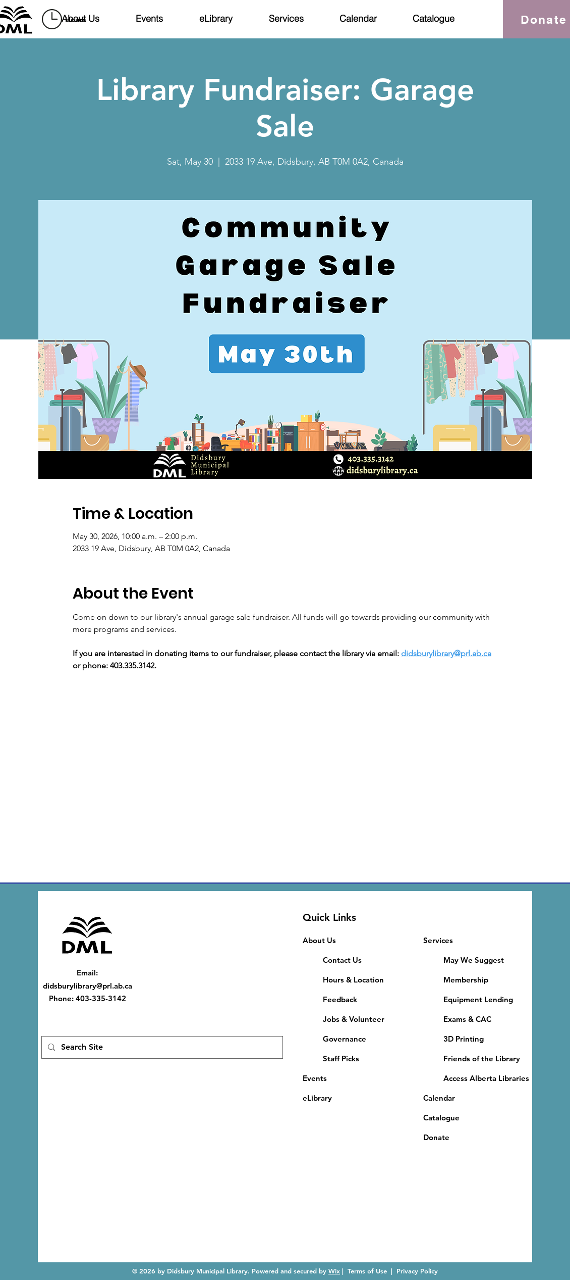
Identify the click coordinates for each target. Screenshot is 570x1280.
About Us (319, 940)
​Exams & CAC (467, 1019)
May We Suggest (473, 960)
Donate (436, 1137)
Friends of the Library (481, 1058)
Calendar (439, 1098)
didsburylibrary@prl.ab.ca (87, 986)
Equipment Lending (478, 999)
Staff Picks (341, 1058)
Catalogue (441, 1117)
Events (315, 1078)
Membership (465, 979)
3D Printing (463, 1039)
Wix (334, 1271)
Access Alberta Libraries (486, 1078)
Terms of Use (367, 1271)
